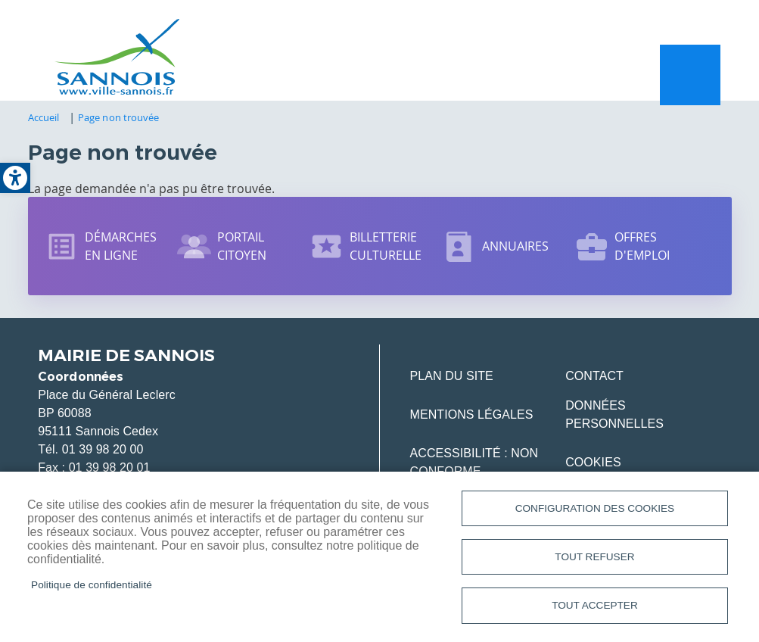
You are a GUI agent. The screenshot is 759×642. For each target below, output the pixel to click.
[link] (15, 178)
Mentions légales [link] (471, 416)
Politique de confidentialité (91, 584)
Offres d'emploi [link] (642, 247)
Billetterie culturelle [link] (386, 247)
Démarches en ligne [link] (121, 247)
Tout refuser (594, 556)
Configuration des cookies (594, 507)
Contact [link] (594, 377)
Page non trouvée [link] (118, 119)
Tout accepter (595, 605)
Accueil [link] (44, 119)
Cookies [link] (593, 463)
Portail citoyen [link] (242, 247)
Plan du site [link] (451, 377)
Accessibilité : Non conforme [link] (474, 463)
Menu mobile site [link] (690, 75)
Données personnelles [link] (614, 416)
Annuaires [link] (515, 247)
